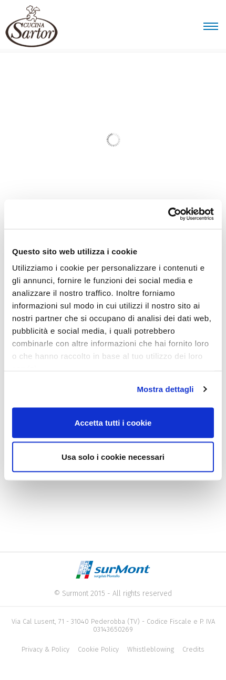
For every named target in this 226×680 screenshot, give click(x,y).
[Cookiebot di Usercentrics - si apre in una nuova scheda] (168, 214)
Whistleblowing (150, 649)
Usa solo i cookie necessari (113, 456)
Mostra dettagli (165, 389)
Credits (193, 649)
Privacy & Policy (45, 649)
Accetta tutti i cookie (113, 422)
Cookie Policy (98, 649)
